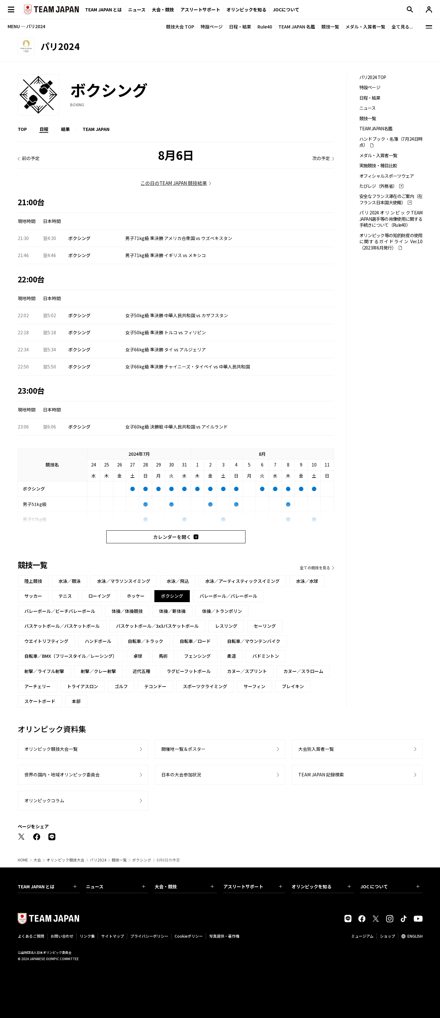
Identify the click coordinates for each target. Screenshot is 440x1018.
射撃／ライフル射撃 (44, 671)
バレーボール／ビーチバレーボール (59, 611)
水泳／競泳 (70, 581)
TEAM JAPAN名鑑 (376, 129)
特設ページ (212, 26)
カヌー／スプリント (247, 671)
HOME (23, 859)
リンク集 (87, 936)
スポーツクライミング (205, 686)
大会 (37, 859)
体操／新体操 (172, 611)
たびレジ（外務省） (378, 186)
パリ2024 (98, 859)
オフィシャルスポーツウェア (386, 176)
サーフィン (254, 686)
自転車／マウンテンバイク (253, 641)
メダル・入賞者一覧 (365, 26)
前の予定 (31, 158)
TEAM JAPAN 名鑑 (296, 26)
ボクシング (141, 859)
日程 (44, 129)
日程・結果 (240, 26)
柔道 (231, 656)
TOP (22, 129)
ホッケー (136, 596)
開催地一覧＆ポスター (183, 749)
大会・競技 (184, 886)
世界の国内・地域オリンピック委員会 (62, 774)
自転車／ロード (195, 641)
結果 (65, 129)
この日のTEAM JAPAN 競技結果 (173, 183)
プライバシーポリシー (149, 936)
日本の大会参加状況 (181, 774)
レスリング (226, 626)
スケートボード (39, 701)
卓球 (137, 656)
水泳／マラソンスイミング (123, 581)
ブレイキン (293, 686)
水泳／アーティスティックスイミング (242, 581)
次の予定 (321, 158)
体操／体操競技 (127, 611)
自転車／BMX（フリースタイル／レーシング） (70, 656)
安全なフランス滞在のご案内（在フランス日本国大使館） (391, 199)
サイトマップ (112, 936)
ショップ (387, 936)
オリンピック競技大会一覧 (50, 749)
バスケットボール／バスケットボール (62, 626)
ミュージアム (362, 936)
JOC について (389, 886)
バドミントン (265, 656)
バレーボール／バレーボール (228, 596)
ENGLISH (415, 936)
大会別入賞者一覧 (316, 749)
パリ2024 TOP (372, 77)
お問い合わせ (62, 936)
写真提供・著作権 (224, 936)
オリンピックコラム (44, 800)
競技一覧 (330, 26)
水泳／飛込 (178, 581)
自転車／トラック (145, 641)
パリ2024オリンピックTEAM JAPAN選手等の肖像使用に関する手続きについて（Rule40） (391, 219)
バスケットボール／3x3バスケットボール (157, 626)
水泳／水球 (307, 581)
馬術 (163, 656)
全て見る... (402, 26)
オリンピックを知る (246, 9)
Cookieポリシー (189, 936)
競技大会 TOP (180, 26)
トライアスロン (82, 686)
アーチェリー (37, 686)
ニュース (137, 9)
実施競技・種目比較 (378, 166)
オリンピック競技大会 (65, 859)
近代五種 (141, 671)
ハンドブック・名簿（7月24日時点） (391, 142)
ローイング (99, 596)
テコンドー (155, 686)
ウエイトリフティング (46, 641)
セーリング (265, 626)
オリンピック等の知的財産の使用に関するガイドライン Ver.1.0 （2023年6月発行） (391, 241)
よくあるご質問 (31, 936)
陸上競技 (33, 581)
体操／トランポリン (222, 611)
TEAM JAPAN (96, 129)
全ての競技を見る (315, 567)
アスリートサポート (200, 9)
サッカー (33, 596)
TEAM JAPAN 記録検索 (321, 774)
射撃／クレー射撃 (98, 671)
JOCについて (286, 9)
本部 (76, 701)
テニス (65, 596)
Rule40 (264, 26)
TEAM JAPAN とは (47, 886)
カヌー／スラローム (303, 671)
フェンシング (197, 656)
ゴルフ (121, 686)
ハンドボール (98, 641)
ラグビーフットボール (189, 671)
